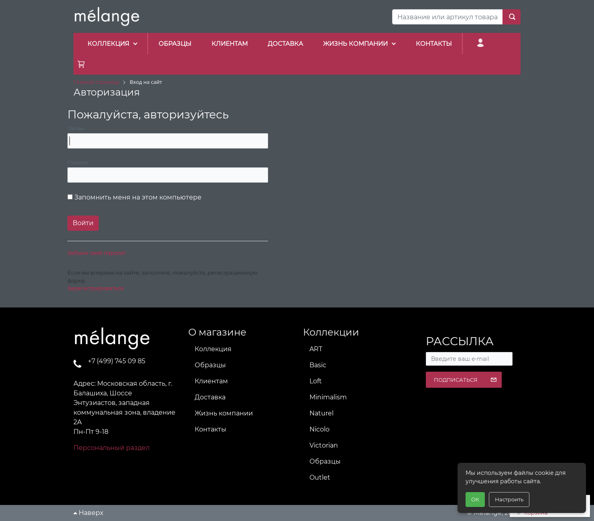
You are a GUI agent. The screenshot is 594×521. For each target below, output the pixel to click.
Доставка (210, 397)
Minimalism (328, 397)
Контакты (210, 429)
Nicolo (319, 429)
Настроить (509, 499)
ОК (475, 499)
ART (315, 349)
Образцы (210, 365)
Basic (317, 365)
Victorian (323, 445)
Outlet (319, 477)
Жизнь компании (224, 413)
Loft (315, 381)
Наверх (88, 513)
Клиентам (211, 381)
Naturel (321, 413)
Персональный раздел (111, 448)
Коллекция (213, 349)
